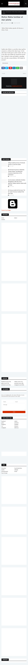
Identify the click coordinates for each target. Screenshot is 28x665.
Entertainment (9, 11)
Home (4, 11)
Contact (3, 219)
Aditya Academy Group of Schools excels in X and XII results (16, 163)
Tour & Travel (4, 473)
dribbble (16, 424)
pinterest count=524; (6, 384)
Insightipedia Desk (7, 22)
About (15, 217)
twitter (15, 421)
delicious (16, 427)
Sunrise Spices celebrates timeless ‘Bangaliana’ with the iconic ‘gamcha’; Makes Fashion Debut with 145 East (17, 182)
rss (2, 426)
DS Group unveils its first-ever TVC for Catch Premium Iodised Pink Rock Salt (16, 192)
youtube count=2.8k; (18, 383)
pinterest (16, 422)
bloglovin (3, 424)
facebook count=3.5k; (6, 381)
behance (16, 426)
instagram (3, 427)
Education (3, 468)
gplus (2, 422)
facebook (3, 421)
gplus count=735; (5, 383)
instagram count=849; (19, 384)
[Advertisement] (14, 112)
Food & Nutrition (18, 468)
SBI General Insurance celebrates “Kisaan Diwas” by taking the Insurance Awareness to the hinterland (16, 172)
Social (15, 471)
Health (2, 469)
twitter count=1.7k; (18, 381)
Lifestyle (16, 469)
